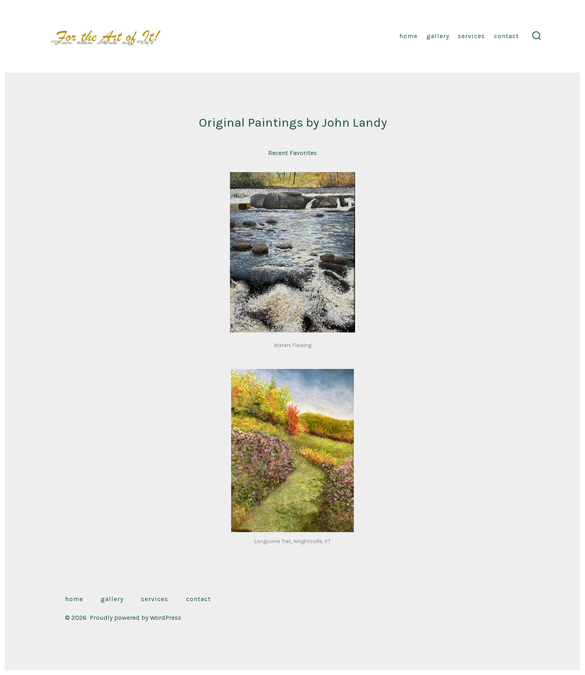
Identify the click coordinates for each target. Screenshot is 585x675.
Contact (506, 36)
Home (408, 36)
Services (471, 36)
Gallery (438, 36)
